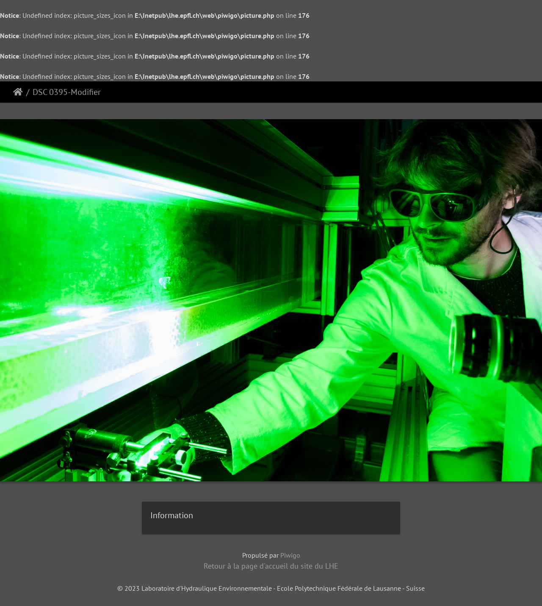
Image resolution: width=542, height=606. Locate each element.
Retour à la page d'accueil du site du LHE (271, 566)
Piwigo (290, 555)
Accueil (18, 92)
